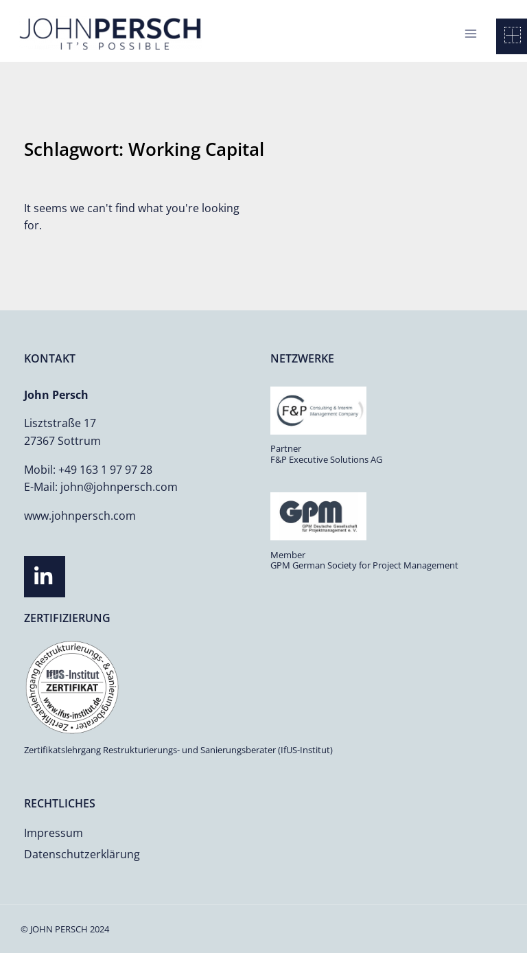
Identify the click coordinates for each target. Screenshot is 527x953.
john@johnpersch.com (119, 486)
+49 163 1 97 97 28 (105, 469)
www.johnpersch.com (80, 515)
